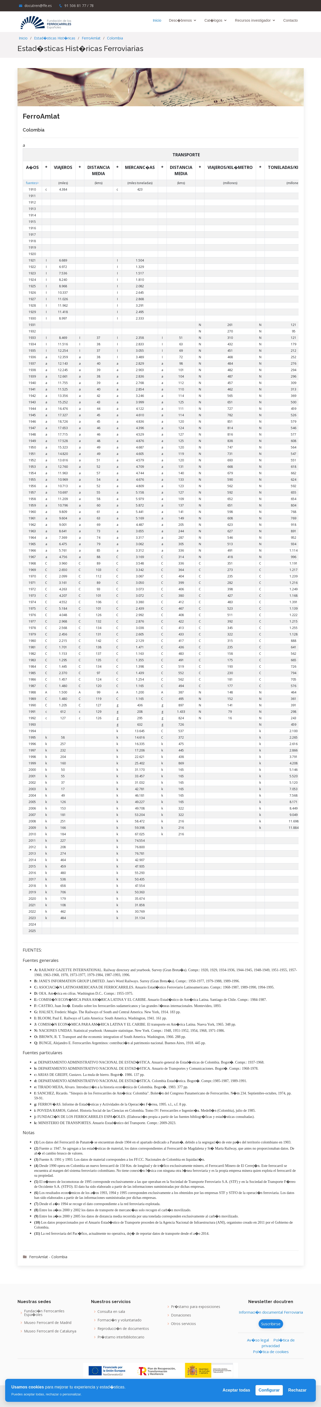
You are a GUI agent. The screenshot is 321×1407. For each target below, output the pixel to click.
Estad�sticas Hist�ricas (54, 38)
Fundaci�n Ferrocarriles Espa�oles (44, 1312)
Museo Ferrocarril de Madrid (47, 1322)
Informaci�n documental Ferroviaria (271, 1312)
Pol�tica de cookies (271, 1351)
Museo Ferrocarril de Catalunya (50, 1331)
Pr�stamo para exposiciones (195, 1306)
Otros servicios (183, 1324)
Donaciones (181, 1315)
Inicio (159, 20)
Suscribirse (271, 1323)
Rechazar (297, 1390)
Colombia (115, 38)
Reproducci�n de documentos (123, 1328)
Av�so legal (258, 1340)
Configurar (269, 1390)
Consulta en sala (111, 1311)
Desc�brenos (182, 20)
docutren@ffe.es (38, 5)
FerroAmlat (91, 38)
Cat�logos (215, 20)
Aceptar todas (236, 1390)
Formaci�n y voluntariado (119, 1320)
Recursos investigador (255, 20)
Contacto (292, 20)
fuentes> (32, 183)
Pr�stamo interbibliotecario (120, 1337)
